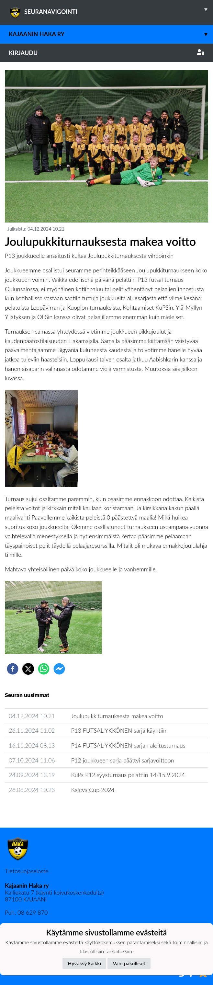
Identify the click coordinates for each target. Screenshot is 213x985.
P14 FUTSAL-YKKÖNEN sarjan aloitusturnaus (128, 745)
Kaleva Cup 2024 (93, 789)
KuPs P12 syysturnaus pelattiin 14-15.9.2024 (128, 774)
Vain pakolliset (129, 963)
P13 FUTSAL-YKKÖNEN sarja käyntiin (118, 730)
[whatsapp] (44, 669)
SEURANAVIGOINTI (111, 9)
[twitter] (28, 669)
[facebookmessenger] (59, 669)
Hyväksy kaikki (84, 963)
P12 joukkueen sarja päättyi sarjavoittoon (122, 760)
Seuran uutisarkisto (33, 808)
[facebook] (12, 669)
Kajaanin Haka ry (111, 34)
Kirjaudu (106, 52)
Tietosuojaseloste (26, 871)
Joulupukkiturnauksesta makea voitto (117, 715)
